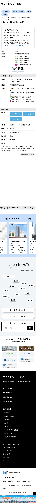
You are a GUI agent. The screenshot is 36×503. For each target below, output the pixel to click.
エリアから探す (7, 388)
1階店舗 (6, 420)
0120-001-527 (10, 477)
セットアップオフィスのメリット (12, 444)
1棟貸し (6, 426)
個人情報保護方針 (26, 486)
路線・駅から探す (8, 397)
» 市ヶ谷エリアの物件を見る (13, 45)
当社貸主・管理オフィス (10, 447)
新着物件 (7, 413)
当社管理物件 (16, 114)
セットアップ (29, 113)
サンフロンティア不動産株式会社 (11, 486)
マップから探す (7, 401)
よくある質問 (6, 454)
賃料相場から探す (8, 393)
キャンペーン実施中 (10, 437)
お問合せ (5, 489)
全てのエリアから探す (27, 271)
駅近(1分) (7, 423)
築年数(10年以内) (9, 416)
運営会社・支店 (7, 451)
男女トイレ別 (16, 119)
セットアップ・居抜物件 (11, 430)
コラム (5, 461)
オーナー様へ (6, 457)
